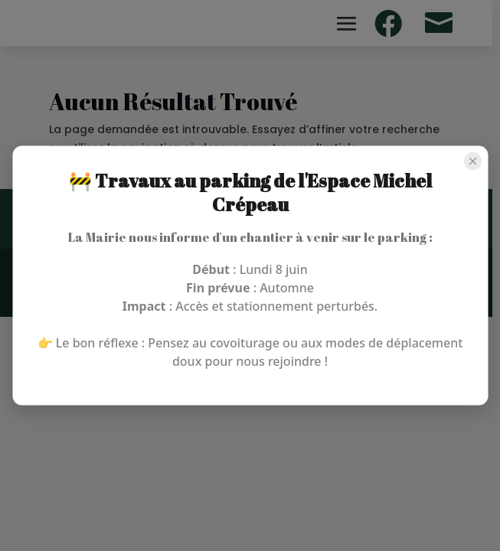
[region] (250, 275)
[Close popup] (472, 161)
